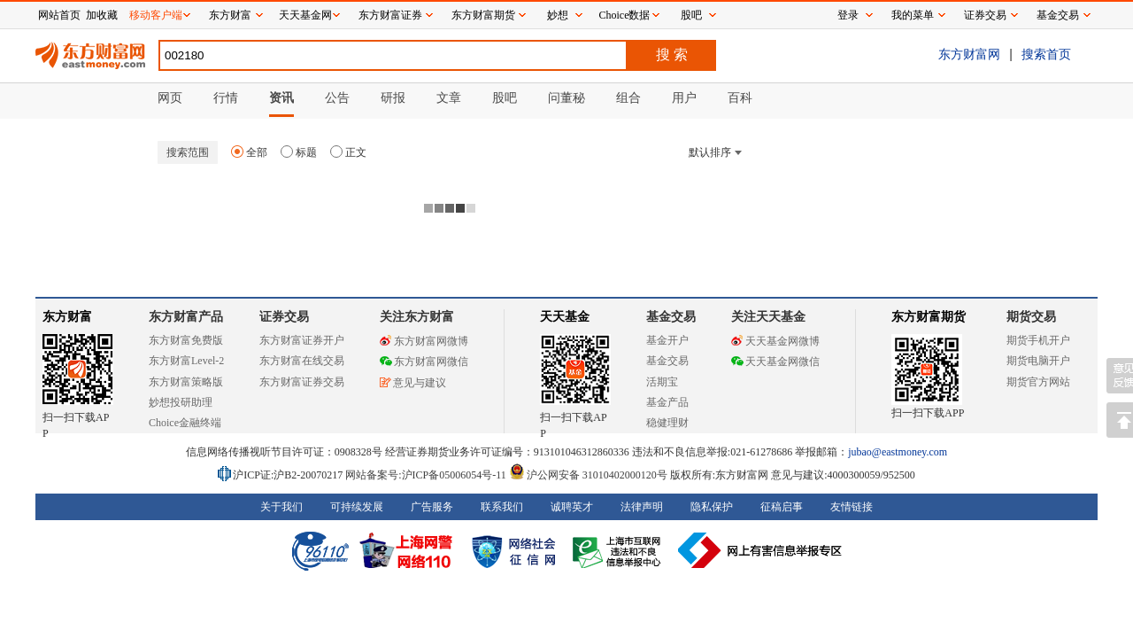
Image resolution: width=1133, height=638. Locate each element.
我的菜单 (912, 15)
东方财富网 (969, 54)
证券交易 (985, 15)
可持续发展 (356, 507)
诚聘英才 (572, 507)
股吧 (691, 15)
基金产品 (667, 402)
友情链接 (851, 507)
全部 (249, 152)
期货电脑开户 (1038, 360)
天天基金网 (305, 15)
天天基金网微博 (775, 341)
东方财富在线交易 (301, 360)
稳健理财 (667, 422)
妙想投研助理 (180, 402)
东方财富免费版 (186, 340)
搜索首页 (1046, 54)
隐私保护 (711, 507)
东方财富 (67, 316)
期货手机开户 (1038, 340)
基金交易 (667, 360)
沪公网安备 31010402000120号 (588, 475)
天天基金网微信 (775, 361)
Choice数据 (625, 15)
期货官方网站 (1038, 382)
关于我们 (281, 507)
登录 (848, 15)
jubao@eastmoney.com (897, 452)
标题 (299, 152)
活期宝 (662, 382)
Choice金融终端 (185, 422)
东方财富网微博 (424, 341)
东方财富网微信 (424, 361)
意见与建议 (413, 383)
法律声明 (641, 507)
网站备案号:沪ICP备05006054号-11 (427, 475)
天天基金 (565, 316)
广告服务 (432, 507)
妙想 (557, 15)
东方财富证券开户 (301, 340)
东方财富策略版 (186, 382)
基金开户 (667, 340)
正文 (348, 152)
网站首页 (59, 15)
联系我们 (502, 507)
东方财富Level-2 (186, 360)
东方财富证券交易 (301, 382)
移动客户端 (155, 15)
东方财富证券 (390, 15)
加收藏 (102, 15)
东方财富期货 (928, 316)
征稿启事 (781, 507)
